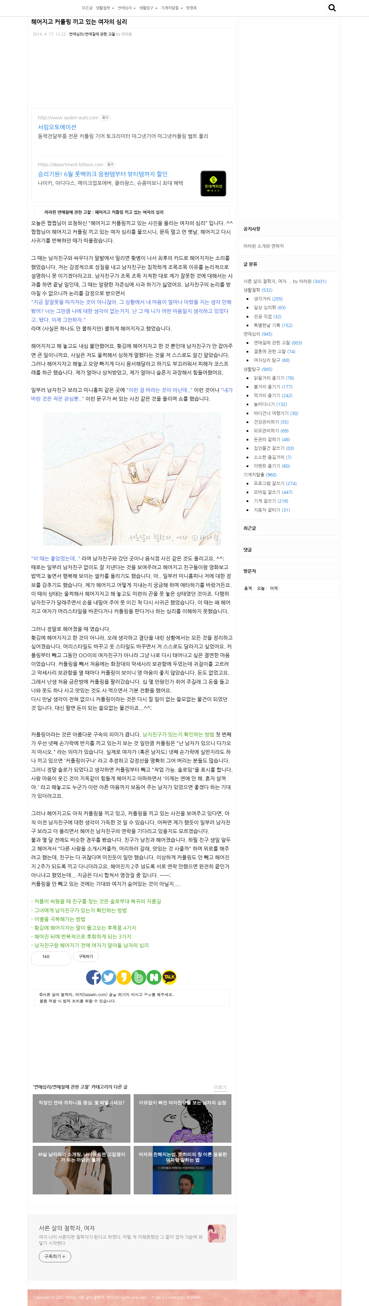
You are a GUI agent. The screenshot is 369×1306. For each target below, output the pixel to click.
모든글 (87, 8)
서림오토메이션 (57, 127)
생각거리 (268, 299)
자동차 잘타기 (272, 510)
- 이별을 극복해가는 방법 (58, 919)
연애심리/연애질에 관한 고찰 (92, 34)
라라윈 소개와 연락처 (263, 246)
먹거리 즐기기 (273, 395)
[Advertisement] (132, 1043)
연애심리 (258, 334)
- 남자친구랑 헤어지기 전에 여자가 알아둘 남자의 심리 (90, 945)
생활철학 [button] (105, 8)
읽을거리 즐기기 (274, 378)
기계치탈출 (260, 475)
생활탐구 (258, 369)
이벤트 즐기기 (272, 466)
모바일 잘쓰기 (273, 492)
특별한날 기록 (273, 325)
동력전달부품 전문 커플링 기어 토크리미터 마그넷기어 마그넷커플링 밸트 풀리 (123, 136)
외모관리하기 (271, 431)
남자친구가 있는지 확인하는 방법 (178, 734)
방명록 (191, 8)
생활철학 (258, 290)
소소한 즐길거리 (273, 457)
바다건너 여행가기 (276, 413)
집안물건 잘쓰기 (274, 448)
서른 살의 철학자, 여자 (53, 8)
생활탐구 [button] (148, 8)
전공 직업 (268, 316)
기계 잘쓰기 (271, 501)
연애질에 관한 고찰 (278, 343)
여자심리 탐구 (272, 360)
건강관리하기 (271, 422)
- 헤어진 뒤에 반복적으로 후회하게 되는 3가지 (81, 936)
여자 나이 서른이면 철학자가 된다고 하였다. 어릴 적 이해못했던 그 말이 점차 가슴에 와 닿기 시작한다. (121, 1240)
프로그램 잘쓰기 (275, 483)
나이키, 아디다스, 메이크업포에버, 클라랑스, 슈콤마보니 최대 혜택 (110, 183)
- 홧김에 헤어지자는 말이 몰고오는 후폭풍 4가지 (83, 928)
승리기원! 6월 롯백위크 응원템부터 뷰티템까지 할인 (103, 174)
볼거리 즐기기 (273, 387)
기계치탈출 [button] (172, 8)
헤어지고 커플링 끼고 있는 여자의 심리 (79, 22)
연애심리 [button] (126, 8)
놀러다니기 (270, 404)
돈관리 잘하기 (272, 439)
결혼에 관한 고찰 (275, 351)
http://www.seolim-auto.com (68, 117)
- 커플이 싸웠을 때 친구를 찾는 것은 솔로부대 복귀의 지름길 (96, 901)
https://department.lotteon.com (71, 164)
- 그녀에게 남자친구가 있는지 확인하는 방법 (79, 910)
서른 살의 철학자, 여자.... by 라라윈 (285, 281)
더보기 (220, 1087)
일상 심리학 (270, 307)
